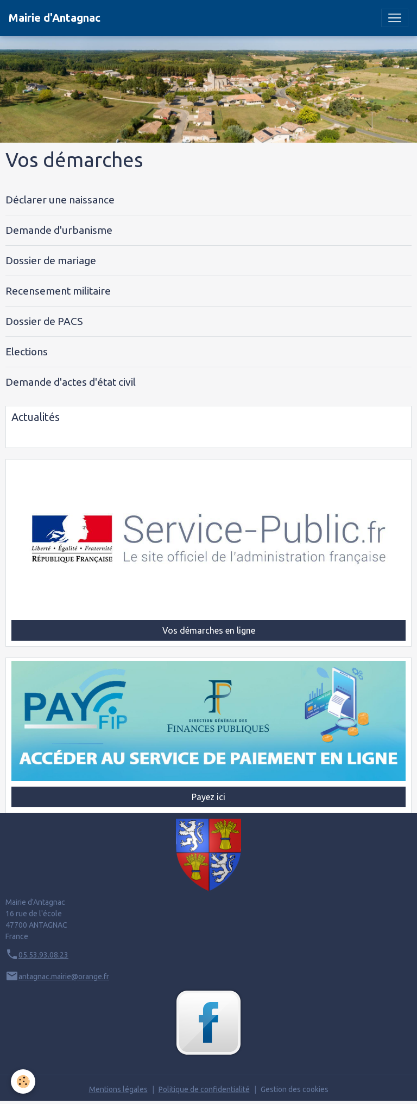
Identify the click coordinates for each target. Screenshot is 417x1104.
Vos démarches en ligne (208, 630)
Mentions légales (118, 1089)
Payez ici (208, 797)
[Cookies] (23, 1081)
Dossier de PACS (44, 321)
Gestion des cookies (294, 1089)
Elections (26, 352)
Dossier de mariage (50, 260)
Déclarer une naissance (60, 200)
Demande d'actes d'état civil (70, 382)
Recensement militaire (58, 291)
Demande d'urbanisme (58, 230)
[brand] (54, 18)
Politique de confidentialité (204, 1089)
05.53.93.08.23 (43, 954)
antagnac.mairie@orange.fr (63, 976)
